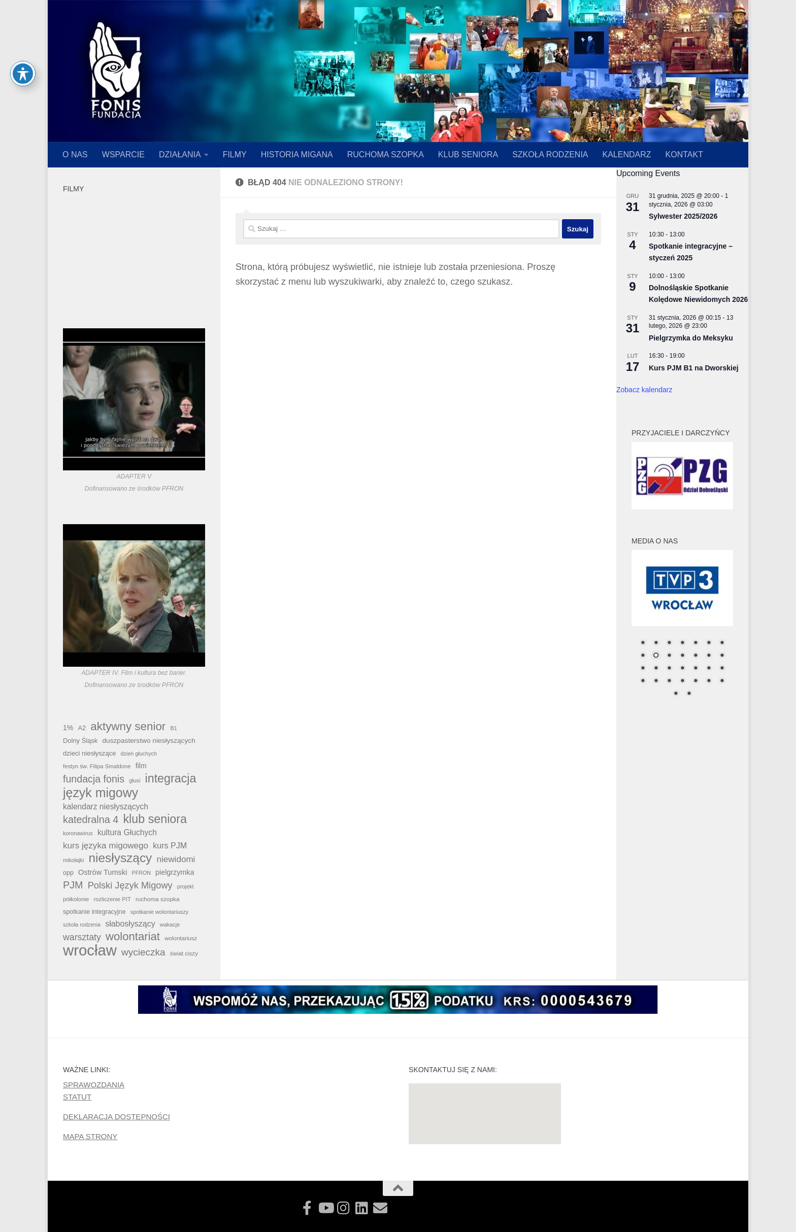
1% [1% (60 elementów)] (68, 728)
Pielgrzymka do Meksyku (691, 338)
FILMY (235, 154)
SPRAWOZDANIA (93, 1084)
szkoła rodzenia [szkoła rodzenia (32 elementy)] (82, 924)
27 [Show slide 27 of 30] (708, 681)
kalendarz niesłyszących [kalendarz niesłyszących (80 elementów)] (105, 806)
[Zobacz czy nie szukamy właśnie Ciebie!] (362, 1208)
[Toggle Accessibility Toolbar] (23, 73)
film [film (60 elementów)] (141, 766)
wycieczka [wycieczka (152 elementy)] (143, 952)
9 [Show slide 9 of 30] (655, 656)
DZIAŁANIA (180, 154)
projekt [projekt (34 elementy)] (185, 886)
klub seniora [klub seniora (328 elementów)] (154, 819)
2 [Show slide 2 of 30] (655, 643)
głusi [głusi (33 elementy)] (134, 780)
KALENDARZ (627, 154)
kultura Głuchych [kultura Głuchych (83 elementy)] (127, 832)
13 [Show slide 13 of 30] (708, 656)
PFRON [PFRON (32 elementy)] (141, 873)
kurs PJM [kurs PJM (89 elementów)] (170, 845)
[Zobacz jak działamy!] (307, 1208)
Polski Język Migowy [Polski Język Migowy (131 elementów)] (130, 885)
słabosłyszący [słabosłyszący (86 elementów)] (130, 923)
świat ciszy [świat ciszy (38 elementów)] (184, 953)
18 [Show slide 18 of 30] (682, 668)
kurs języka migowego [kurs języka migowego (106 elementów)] (105, 845)
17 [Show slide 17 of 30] (669, 668)
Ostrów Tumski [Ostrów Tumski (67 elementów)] (102, 872)
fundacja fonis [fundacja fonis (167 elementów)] (93, 778)
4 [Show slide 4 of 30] (682, 643)
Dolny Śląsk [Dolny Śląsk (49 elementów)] (80, 740)
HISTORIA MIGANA (297, 154)
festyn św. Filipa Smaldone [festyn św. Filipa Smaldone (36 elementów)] (97, 766)
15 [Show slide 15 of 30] (642, 668)
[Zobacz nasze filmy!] (325, 1208)
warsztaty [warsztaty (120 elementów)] (82, 937)
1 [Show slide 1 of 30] (642, 643)
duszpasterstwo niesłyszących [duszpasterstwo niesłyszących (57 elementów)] (148, 740)
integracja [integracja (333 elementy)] (170, 778)
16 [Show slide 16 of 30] (655, 668)
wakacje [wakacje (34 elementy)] (170, 924)
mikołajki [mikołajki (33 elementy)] (73, 860)
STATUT (77, 1096)
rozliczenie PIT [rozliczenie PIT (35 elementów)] (112, 899)
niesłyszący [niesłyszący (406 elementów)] (120, 858)
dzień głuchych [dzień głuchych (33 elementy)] (139, 753)
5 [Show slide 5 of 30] (695, 643)
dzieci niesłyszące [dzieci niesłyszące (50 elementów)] (89, 753)
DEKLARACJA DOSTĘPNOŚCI (116, 1116)
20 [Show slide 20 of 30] (708, 668)
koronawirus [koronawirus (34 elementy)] (78, 833)
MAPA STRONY (90, 1136)
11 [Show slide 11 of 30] (682, 656)
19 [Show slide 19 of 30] (695, 668)
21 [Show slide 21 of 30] (721, 668)
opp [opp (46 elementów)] (68, 872)
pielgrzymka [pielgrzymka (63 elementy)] (174, 872)
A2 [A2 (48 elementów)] (82, 728)
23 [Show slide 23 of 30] (655, 681)
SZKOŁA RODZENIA (550, 154)
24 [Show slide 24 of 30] (669, 681)
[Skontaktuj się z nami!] (380, 1208)
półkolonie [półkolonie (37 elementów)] (76, 899)
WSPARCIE (123, 154)
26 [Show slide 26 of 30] (695, 681)
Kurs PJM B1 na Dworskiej (694, 368)
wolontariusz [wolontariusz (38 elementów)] (180, 938)
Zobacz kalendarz (644, 390)
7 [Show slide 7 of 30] (721, 643)
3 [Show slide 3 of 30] (669, 643)
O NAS (75, 154)
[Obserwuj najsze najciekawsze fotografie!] (344, 1208)
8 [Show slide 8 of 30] (642, 656)
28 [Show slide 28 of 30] (721, 681)
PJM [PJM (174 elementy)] (73, 885)
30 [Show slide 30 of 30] (688, 694)
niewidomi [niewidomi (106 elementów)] (175, 859)
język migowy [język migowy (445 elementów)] (100, 792)
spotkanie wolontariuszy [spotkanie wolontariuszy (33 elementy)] (159, 912)
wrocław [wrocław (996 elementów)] (90, 950)
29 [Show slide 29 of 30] (675, 694)
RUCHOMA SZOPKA (385, 154)
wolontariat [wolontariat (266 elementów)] (133, 937)
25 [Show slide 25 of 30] (682, 681)
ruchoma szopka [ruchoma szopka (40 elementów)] (158, 899)
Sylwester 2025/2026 (683, 216)
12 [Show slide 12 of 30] (695, 656)
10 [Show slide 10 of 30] (669, 656)
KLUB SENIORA (468, 154)
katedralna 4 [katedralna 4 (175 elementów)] (90, 819)
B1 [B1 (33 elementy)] (173, 728)
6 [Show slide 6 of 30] (708, 643)
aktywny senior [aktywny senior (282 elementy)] (127, 727)
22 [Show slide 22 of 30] (642, 681)
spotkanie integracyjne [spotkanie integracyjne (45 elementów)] (94, 911)
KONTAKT (684, 154)
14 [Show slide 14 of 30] (721, 656)
